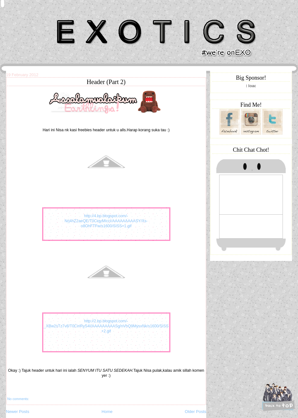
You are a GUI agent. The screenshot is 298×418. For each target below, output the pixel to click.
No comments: (18, 399)
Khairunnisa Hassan (75, 17)
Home (107, 411)
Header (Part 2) (106, 81)
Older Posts (195, 411)
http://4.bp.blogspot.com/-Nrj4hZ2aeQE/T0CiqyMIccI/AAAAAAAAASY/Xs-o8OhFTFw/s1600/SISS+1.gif (106, 221)
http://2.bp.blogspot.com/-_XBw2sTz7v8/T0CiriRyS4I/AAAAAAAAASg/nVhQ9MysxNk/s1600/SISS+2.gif (106, 326)
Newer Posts (17, 411)
